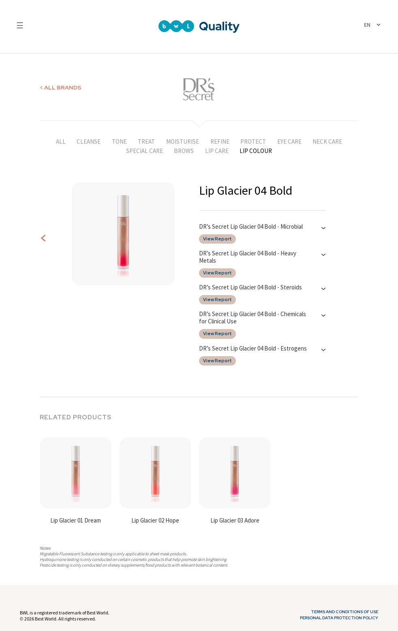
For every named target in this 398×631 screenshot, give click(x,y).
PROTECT (253, 141)
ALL (61, 141)
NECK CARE (327, 141)
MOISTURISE (182, 141)
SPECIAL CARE (144, 151)
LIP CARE (217, 151)
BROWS (184, 151)
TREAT (146, 141)
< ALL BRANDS (60, 87)
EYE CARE (289, 141)
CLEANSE (89, 141)
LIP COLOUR (256, 151)
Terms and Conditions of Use (344, 612)
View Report (217, 239)
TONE (119, 141)
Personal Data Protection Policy (339, 618)
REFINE (219, 141)
